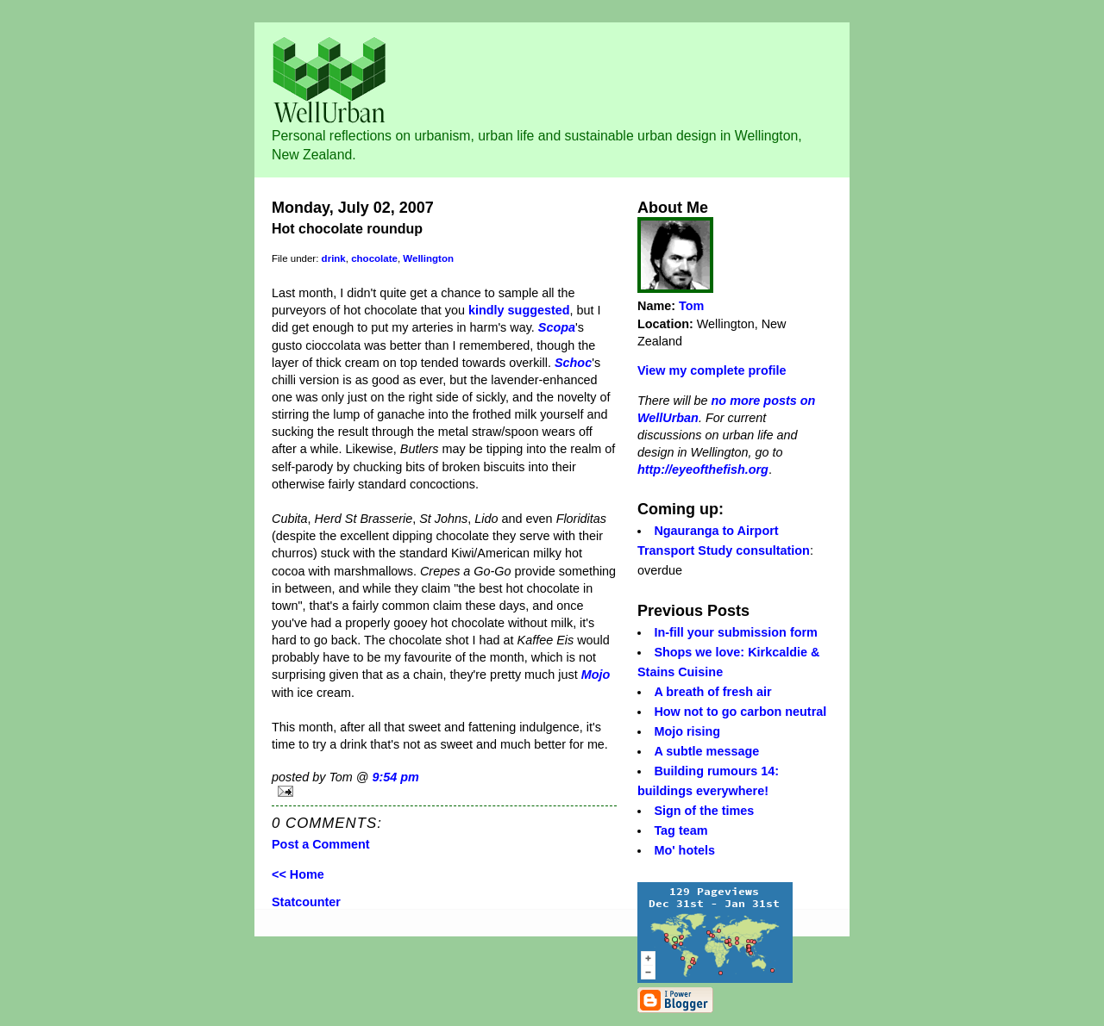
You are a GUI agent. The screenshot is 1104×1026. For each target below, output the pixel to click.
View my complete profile (711, 370)
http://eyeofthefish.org (702, 469)
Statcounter (306, 902)
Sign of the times (704, 811)
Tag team (680, 830)
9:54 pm (395, 777)
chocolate (374, 258)
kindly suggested (519, 310)
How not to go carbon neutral (740, 711)
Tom (691, 306)
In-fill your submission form (736, 632)
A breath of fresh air (712, 692)
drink (334, 258)
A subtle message (706, 751)
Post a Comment (321, 844)
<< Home (298, 874)
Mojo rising (687, 731)
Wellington (428, 258)
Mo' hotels (684, 850)
